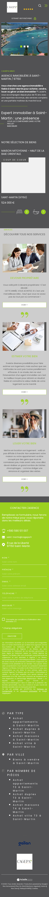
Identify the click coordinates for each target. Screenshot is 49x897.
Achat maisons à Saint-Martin (26, 737)
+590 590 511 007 (17, 530)
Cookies (35, 888)
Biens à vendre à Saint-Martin (26, 761)
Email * (6, 582)
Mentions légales (32, 886)
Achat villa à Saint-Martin (24, 745)
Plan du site (20, 886)
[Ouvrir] (39, 5)
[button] (21, 46)
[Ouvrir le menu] (46, 5)
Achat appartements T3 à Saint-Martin (25, 785)
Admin (43, 886)
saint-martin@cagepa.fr (19, 537)
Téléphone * (9, 593)
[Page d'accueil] (12, 7)
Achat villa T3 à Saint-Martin (27, 817)
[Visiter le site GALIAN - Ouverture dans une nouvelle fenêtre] (24, 843)
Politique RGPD (25, 888)
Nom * (6, 558)
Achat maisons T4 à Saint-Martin (26, 808)
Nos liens (14, 888)
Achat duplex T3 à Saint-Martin (25, 798)
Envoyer (12, 636)
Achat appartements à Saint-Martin (26, 722)
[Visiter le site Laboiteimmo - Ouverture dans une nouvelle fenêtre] (24, 880)
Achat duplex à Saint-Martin (26, 730)
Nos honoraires (8, 886)
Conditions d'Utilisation (28, 691)
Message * (8, 605)
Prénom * (7, 570)
